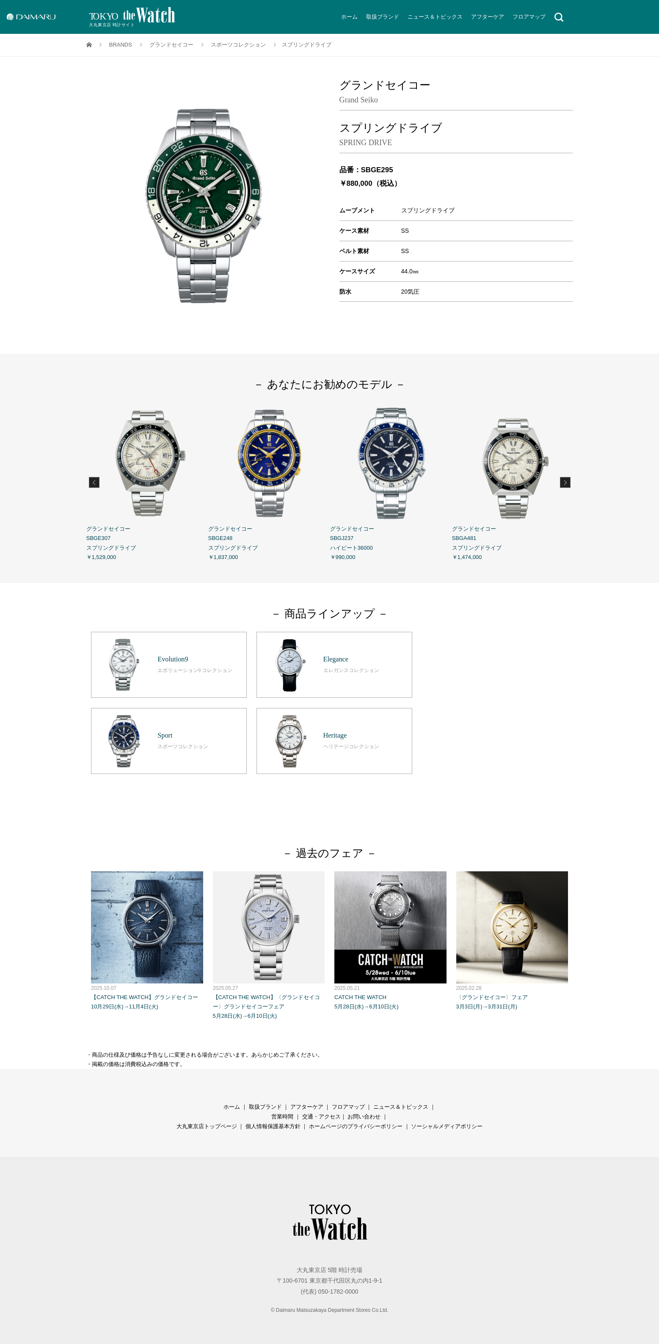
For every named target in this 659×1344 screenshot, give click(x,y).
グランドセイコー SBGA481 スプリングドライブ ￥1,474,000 (513, 481)
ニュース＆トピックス (435, 17)
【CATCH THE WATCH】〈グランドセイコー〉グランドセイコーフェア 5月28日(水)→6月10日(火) (269, 943)
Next (565, 482)
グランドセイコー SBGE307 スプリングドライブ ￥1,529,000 (147, 481)
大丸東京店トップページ (206, 1124)
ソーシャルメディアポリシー (447, 1124)
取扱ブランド (382, 17)
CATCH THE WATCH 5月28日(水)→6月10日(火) (390, 938)
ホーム (349, 17)
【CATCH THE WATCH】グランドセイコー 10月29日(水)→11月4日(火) (147, 938)
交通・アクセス (321, 1114)
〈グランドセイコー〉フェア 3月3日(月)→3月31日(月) (512, 938)
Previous (94, 482)
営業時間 (282, 1114)
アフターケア (487, 17)
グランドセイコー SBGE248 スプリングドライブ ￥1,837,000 (269, 481)
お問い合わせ (364, 1114)
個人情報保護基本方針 (273, 1124)
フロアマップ (529, 17)
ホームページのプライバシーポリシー (356, 1124)
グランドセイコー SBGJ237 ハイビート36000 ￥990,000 (391, 481)
